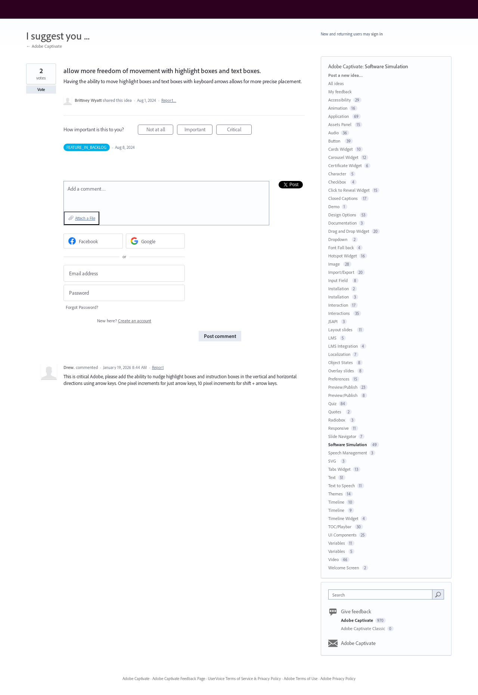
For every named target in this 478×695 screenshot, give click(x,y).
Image (334, 264)
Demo (333, 206)
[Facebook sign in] (93, 241)
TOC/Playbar (340, 526)
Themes (335, 494)
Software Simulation (387, 66)
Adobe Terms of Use (300, 678)
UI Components (342, 535)
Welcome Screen (344, 567)
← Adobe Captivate (44, 46)
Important (198, 130)
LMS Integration (343, 346)
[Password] (124, 293)
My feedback (340, 91)
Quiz (332, 403)
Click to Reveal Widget (349, 190)
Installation (338, 288)
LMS (333, 338)
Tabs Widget (339, 469)
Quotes (336, 411)
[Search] (438, 594)
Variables (336, 543)
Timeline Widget (343, 518)
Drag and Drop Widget (348, 231)
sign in (377, 34)
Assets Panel (340, 124)
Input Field (339, 280)
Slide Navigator (342, 436)
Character (337, 173)
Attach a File (85, 218)
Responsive (338, 428)
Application (339, 116)
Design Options (342, 214)
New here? (124, 320)
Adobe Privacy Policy (338, 678)
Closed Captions (343, 198)
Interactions (339, 313)
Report (158, 367)
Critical (239, 130)
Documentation (342, 223)
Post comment (220, 336)
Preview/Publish (342, 387)
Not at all (160, 130)
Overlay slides (341, 370)
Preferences (339, 379)
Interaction (338, 305)
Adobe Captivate (345, 66)
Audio (333, 132)
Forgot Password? (82, 307)
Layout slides (341, 329)
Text (332, 477)
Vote (41, 89)
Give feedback (356, 611)
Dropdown (339, 239)
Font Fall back (341, 247)
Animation (337, 108)
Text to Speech (341, 485)
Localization (339, 354)
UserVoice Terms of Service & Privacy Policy (244, 678)
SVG (333, 461)
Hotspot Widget (342, 256)
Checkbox (338, 182)
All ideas (336, 83)
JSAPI (333, 321)
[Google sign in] (155, 241)
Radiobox (337, 420)
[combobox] (382, 594)
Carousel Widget (343, 157)
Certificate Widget (345, 165)
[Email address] (124, 273)
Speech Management (347, 452)
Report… (168, 100)
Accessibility (339, 100)
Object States (341, 362)
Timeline (336, 502)
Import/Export (341, 272)
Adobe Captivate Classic (363, 628)
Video (333, 559)
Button (335, 141)
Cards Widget (340, 149)
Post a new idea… (345, 75)
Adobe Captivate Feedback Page (178, 678)
